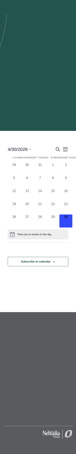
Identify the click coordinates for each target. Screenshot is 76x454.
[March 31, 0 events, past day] (40, 169)
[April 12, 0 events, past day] (14, 195)
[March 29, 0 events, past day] (14, 169)
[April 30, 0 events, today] (65, 221)
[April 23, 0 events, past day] (65, 208)
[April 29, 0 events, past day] (53, 221)
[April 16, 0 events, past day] (65, 195)
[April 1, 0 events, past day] (53, 169)
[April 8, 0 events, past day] (53, 182)
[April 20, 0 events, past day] (27, 208)
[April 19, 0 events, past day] (14, 208)
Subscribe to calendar (35, 261)
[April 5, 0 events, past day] (14, 182)
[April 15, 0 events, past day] (53, 195)
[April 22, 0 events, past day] (53, 208)
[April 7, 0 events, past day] (40, 182)
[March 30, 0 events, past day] (27, 169)
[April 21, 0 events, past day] (40, 208)
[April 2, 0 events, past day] (65, 169)
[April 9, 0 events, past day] (65, 182)
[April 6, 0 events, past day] (27, 182)
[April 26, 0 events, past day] (14, 221)
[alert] (38, 234)
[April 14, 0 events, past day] (40, 195)
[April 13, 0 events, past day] (27, 195)
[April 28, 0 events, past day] (40, 221)
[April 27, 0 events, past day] (27, 221)
